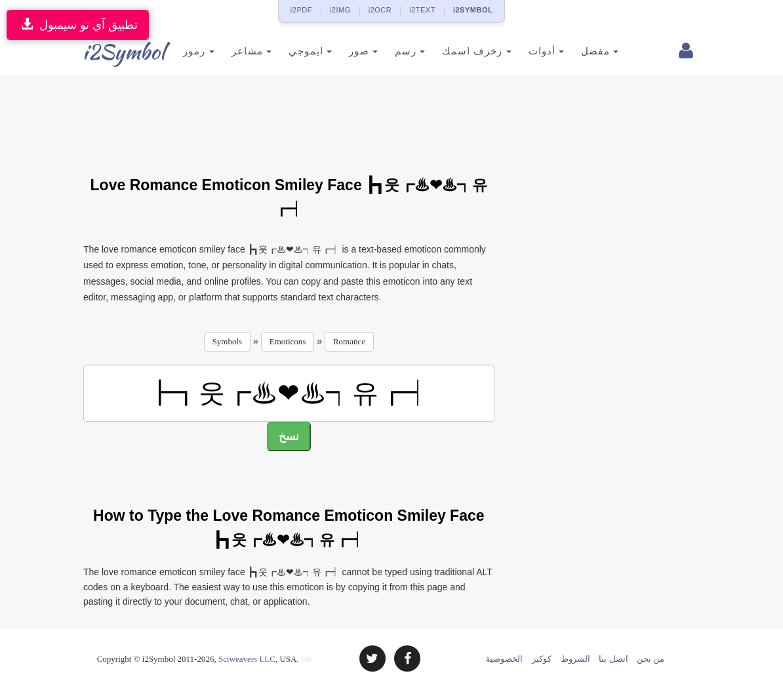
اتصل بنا (613, 659)
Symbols (227, 341)
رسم (391, 50)
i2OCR (380, 10)
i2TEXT (422, 10)
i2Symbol (109, 52)
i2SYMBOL (472, 10)
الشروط (575, 659)
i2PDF (301, 10)
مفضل (580, 50)
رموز (179, 50)
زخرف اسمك (457, 50)
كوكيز (542, 659)
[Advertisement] (322, 117)
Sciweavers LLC (246, 659)
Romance (349, 341)
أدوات (526, 50)
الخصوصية (504, 659)
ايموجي (290, 50)
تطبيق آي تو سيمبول (78, 24)
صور (344, 50)
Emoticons (288, 341)
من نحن (650, 659)
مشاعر (232, 50)
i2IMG (340, 10)
